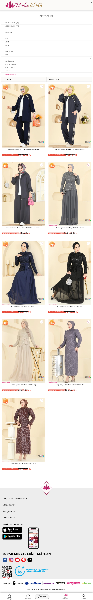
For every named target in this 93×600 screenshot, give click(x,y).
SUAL (7, 55)
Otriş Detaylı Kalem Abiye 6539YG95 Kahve (23, 463)
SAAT (7, 45)
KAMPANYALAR (10, 74)
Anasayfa (9, 597)
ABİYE (7, 42)
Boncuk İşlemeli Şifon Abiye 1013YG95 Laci (23, 306)
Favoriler (28, 597)
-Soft (32, 588)
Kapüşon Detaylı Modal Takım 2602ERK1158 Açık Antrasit (23, 228)
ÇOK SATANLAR (10, 68)
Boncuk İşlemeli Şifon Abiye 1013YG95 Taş (23, 385)
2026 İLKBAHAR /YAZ (12, 26)
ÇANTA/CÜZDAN (10, 64)
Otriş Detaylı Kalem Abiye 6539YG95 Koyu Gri (69, 385)
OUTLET (7, 71)
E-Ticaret (38, 588)
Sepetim (65, 597)
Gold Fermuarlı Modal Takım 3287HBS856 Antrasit (70, 149)
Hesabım (84, 597)
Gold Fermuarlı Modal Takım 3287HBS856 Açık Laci (23, 149)
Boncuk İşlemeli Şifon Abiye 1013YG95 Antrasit (70, 228)
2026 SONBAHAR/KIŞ (12, 23)
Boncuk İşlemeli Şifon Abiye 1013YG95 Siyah (70, 306)
